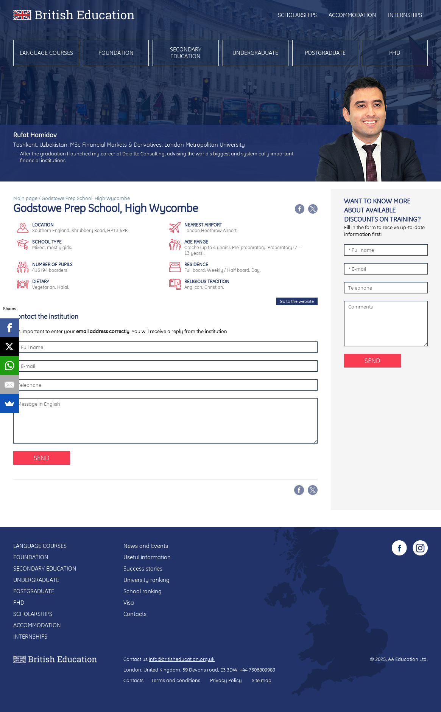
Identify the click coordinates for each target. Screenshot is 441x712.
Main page (25, 198)
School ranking (142, 591)
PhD (394, 52)
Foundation (116, 52)
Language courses (46, 52)
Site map (261, 680)
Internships (405, 15)
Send (42, 458)
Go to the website (297, 301)
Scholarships (297, 15)
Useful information (147, 557)
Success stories (142, 568)
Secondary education (185, 53)
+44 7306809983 (257, 670)
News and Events (145, 545)
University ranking (146, 579)
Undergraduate (255, 52)
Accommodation (352, 15)
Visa (128, 602)
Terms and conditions (175, 680)
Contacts (134, 613)
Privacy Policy (226, 680)
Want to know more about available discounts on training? (382, 210)
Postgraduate (325, 52)
